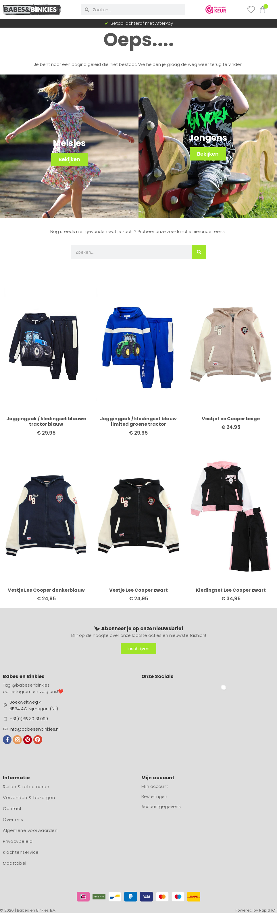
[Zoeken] (199, 252)
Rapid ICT (268, 910)
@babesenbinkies (31, 685)
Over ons (13, 819)
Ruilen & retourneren (26, 787)
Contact (12, 808)
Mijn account (154, 786)
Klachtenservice (21, 852)
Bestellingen (154, 796)
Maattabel (14, 863)
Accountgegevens (161, 806)
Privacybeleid (18, 841)
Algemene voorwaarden (30, 830)
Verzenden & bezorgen (29, 797)
